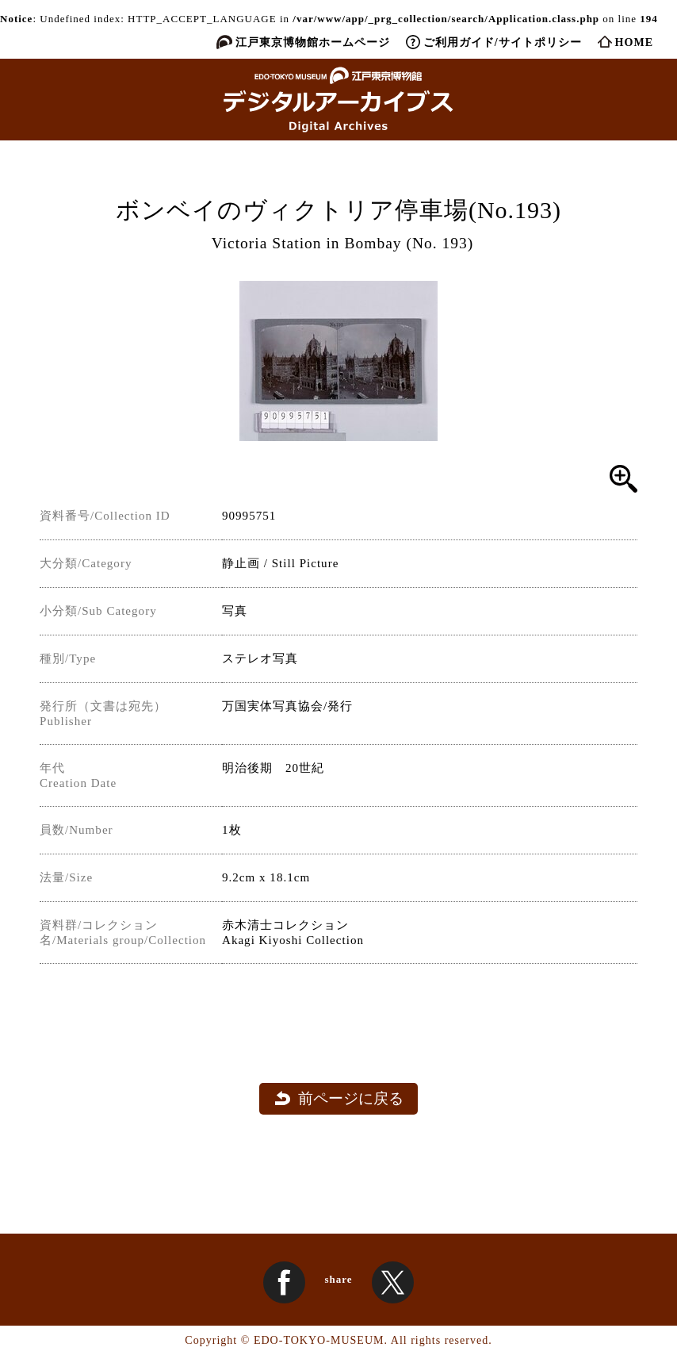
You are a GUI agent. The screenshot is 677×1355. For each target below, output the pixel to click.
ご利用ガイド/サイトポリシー (502, 42)
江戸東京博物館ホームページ (312, 42)
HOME (634, 42)
